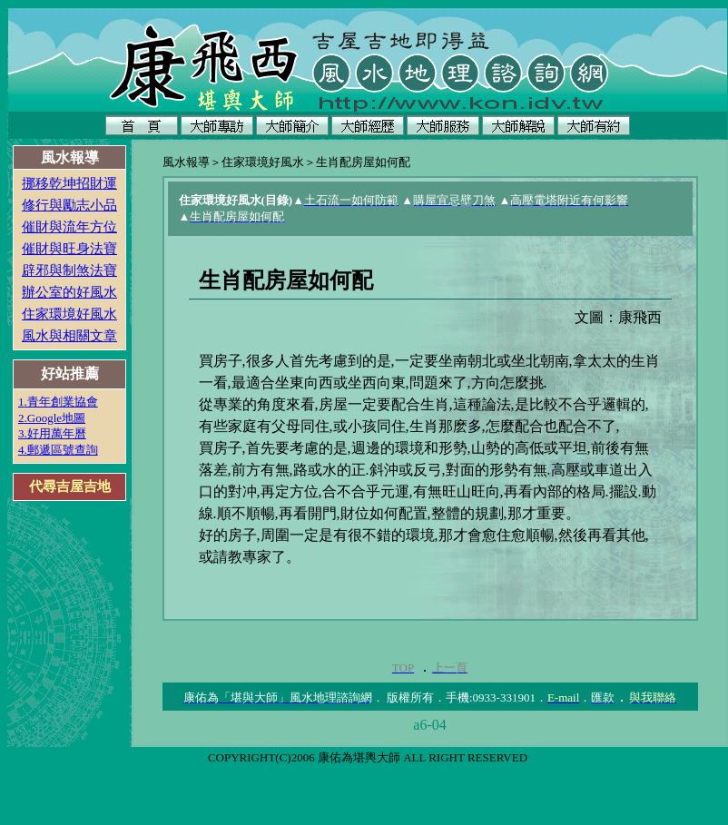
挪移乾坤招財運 (69, 183)
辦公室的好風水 (69, 292)
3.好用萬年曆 (52, 433)
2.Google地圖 (51, 418)
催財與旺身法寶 (69, 248)
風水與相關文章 (69, 336)
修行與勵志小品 (69, 205)
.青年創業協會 (61, 401)
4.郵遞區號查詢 (58, 450)
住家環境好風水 (69, 314)
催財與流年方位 (69, 227)
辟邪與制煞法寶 (69, 270)
